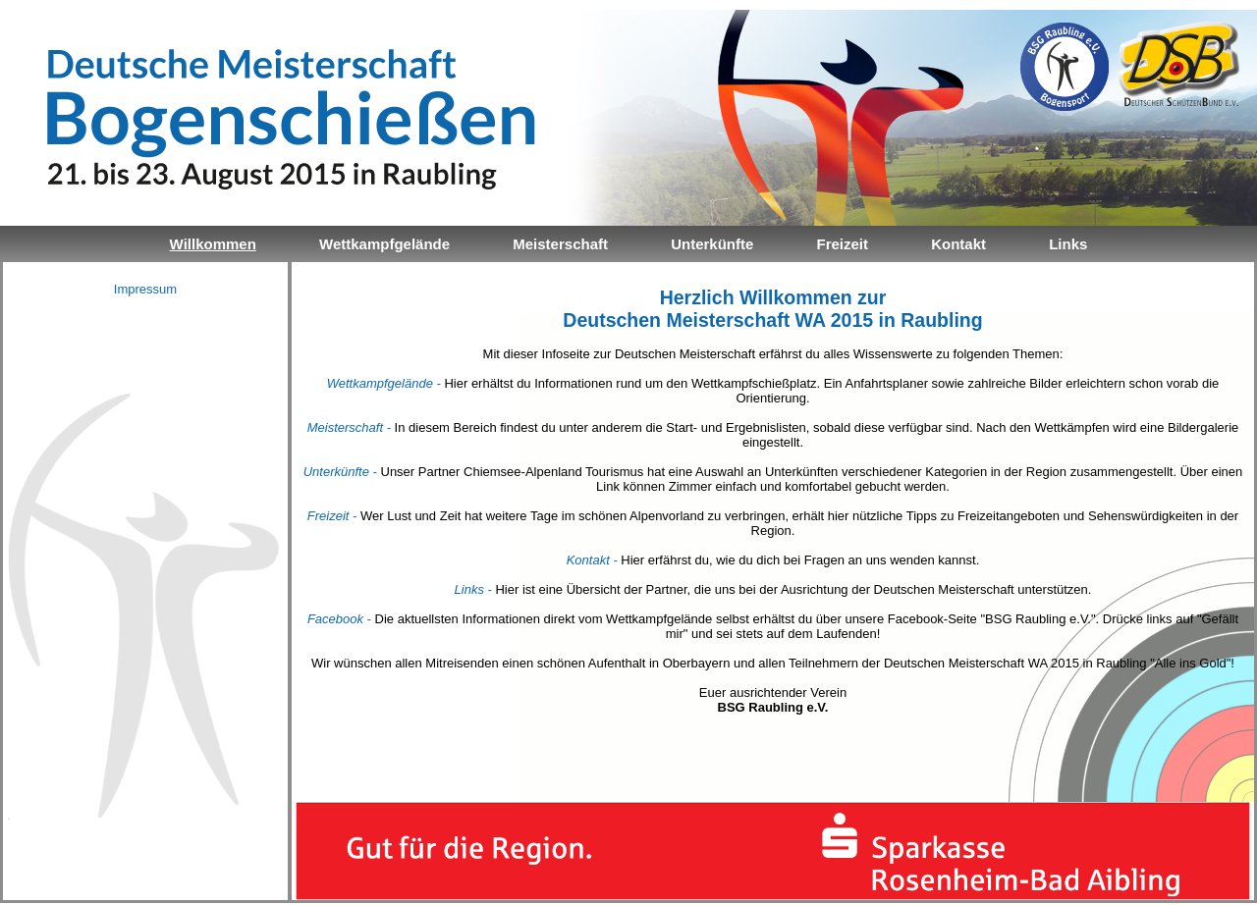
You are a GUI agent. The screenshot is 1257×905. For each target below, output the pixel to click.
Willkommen (213, 244)
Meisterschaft (560, 244)
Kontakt (958, 244)
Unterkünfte (712, 244)
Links (1068, 244)
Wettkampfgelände (384, 244)
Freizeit (842, 244)
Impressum (145, 289)
